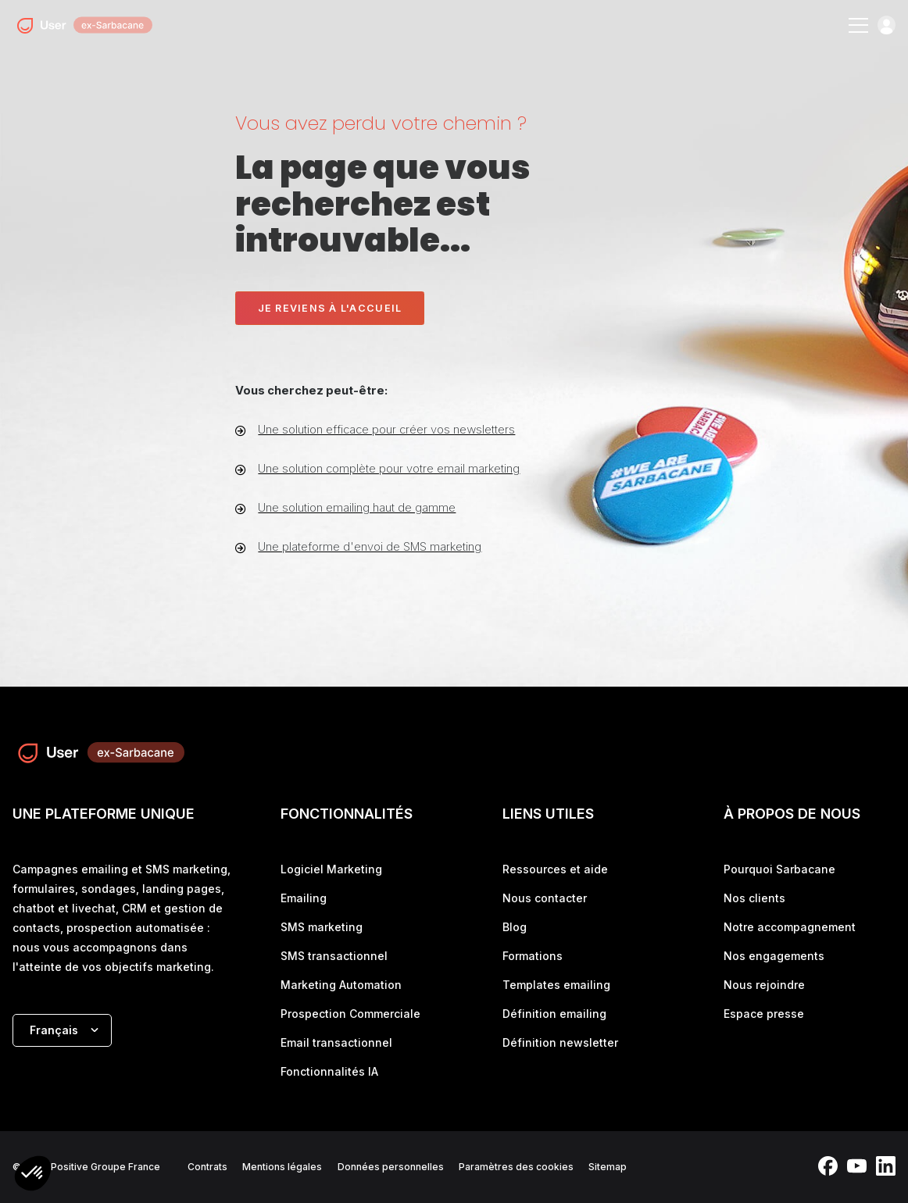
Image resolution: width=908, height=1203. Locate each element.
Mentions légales (282, 1167)
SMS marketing (322, 926)
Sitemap (607, 1167)
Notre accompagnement (790, 926)
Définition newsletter (560, 1042)
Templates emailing (556, 984)
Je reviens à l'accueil (330, 308)
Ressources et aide (555, 869)
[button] (33, 1175)
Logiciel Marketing (331, 869)
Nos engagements (774, 955)
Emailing (304, 898)
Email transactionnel (336, 1042)
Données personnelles (391, 1167)
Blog (514, 926)
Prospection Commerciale (350, 1013)
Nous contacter (544, 898)
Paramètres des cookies (516, 1167)
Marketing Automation (341, 984)
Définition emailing (554, 1013)
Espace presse (764, 1013)
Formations (532, 955)
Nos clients (754, 898)
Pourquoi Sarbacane (779, 869)
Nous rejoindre (764, 984)
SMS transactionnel (334, 955)
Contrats (207, 1167)
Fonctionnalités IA (329, 1071)
